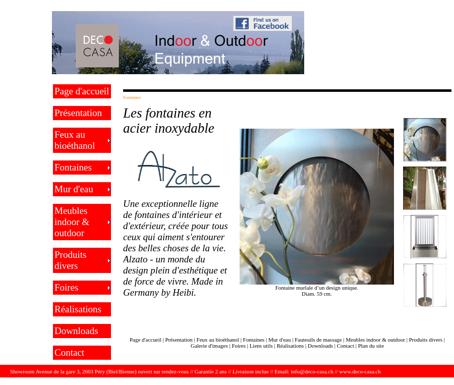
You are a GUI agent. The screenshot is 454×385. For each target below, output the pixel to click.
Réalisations (77, 309)
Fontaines (73, 167)
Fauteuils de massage (318, 340)
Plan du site (371, 346)
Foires (66, 287)
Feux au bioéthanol (74, 140)
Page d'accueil (81, 91)
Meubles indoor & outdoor (71, 221)
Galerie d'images (209, 346)
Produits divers (70, 260)
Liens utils (261, 346)
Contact (69, 352)
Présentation (78, 112)
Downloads (76, 330)
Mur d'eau (73, 189)
